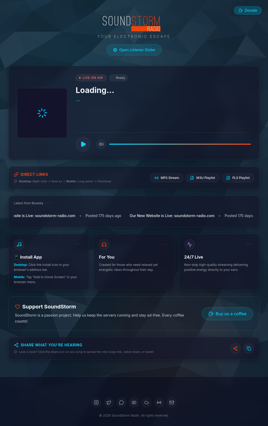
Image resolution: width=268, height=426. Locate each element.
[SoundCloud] (146, 402)
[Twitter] (109, 402)
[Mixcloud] (159, 402)
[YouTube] (134, 402)
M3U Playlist (202, 178)
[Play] (83, 144)
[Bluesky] (121, 402)
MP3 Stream (166, 178)
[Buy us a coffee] (248, 10)
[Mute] (101, 144)
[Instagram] (96, 402)
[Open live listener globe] (134, 49)
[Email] (171, 402)
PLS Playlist (238, 178)
